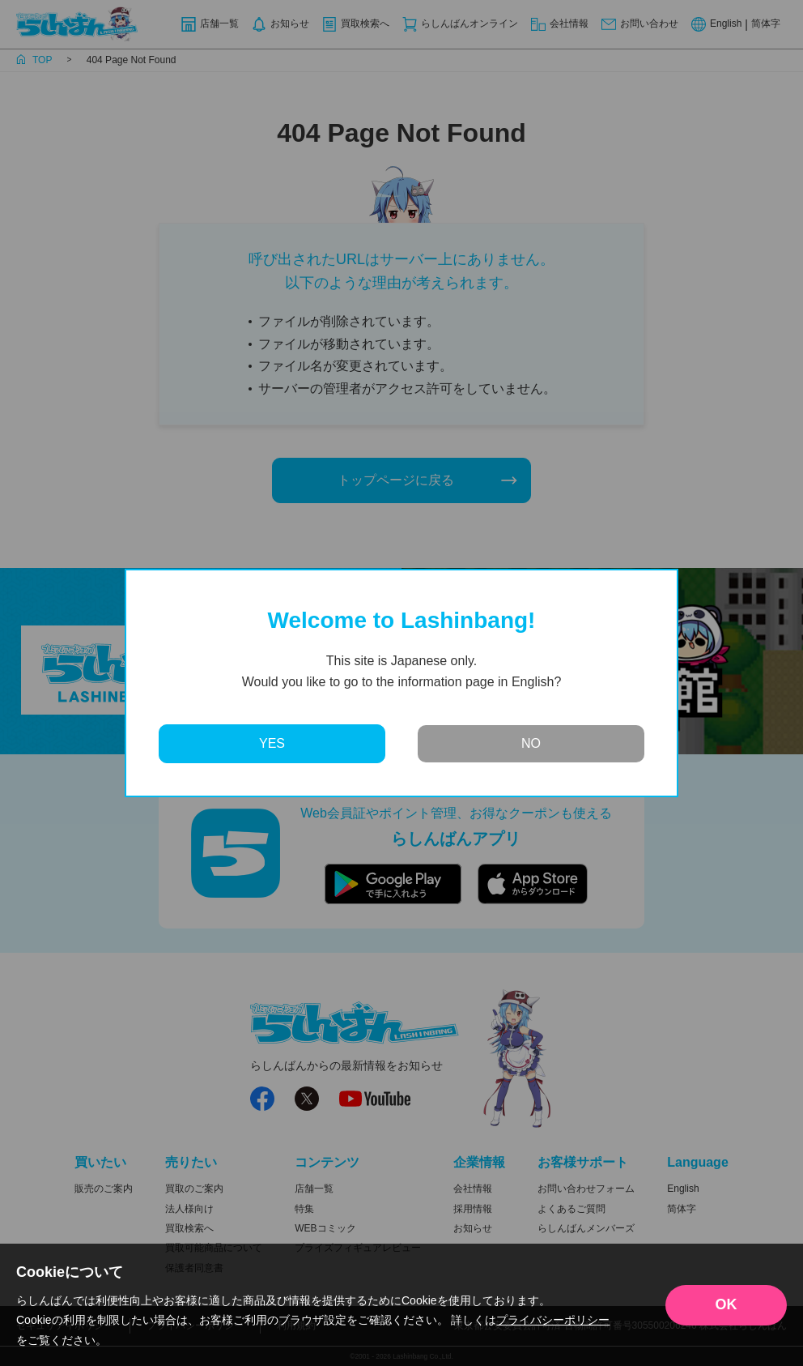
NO (531, 743)
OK (726, 1304)
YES (272, 743)
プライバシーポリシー (553, 1319)
